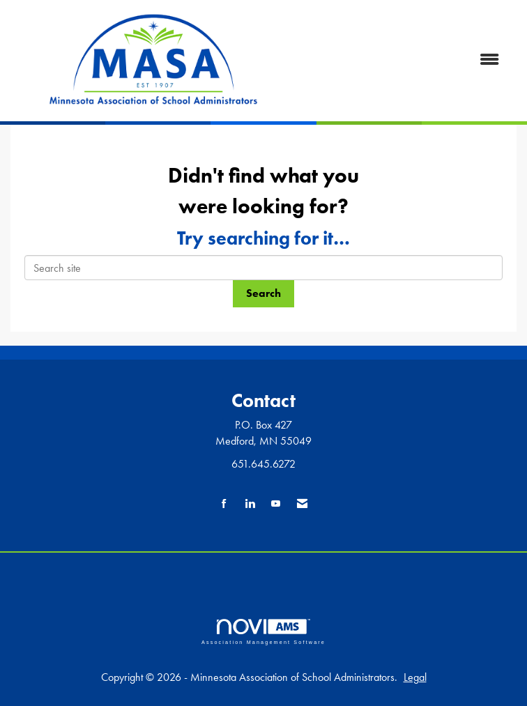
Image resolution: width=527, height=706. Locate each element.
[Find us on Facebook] (224, 504)
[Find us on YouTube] (275, 504)
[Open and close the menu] (404, 60)
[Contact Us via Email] (302, 504)
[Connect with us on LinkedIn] (249, 504)
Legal (415, 677)
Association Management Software (263, 632)
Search (263, 293)
